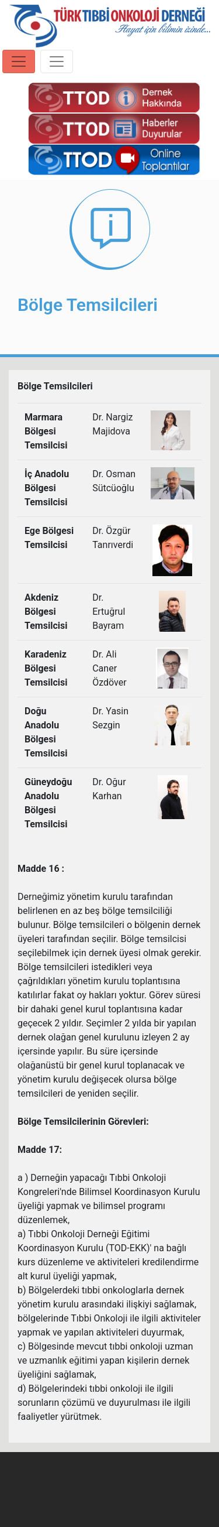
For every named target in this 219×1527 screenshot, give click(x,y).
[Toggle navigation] (18, 61)
